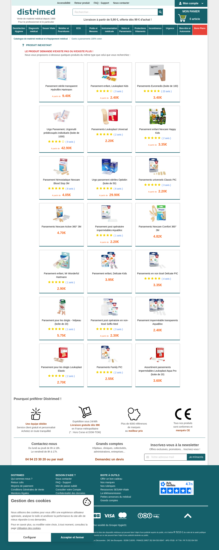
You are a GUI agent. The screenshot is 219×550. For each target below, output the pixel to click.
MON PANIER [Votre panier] (191, 11)
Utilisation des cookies (29, 528)
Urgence (170, 28)
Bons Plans (199, 28)
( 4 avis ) (166, 278)
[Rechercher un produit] (115, 12)
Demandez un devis (109, 459)
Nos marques (107, 482)
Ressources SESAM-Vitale (114, 489)
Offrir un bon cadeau (111, 478)
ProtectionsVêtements (140, 30)
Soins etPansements (125, 30)
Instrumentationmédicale (109, 30)
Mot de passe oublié (66, 486)
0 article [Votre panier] (195, 19)
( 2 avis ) (118, 134)
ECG (78, 28)
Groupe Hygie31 (118, 525)
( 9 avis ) (70, 141)
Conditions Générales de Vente (27, 489)
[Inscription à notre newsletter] (165, 457)
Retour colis (17, 482)
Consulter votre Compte (68, 489)
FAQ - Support (101, 3)
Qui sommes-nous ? (21, 478)
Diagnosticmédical (34, 30)
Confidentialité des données (70, 493)
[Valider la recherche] (160, 12)
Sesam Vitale (48, 28)
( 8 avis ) (70, 188)
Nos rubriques (107, 486)
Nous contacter (121, 3)
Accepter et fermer (72, 537)
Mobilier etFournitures (63, 30)
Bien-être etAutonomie (185, 30)
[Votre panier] (182, 18)
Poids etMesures (93, 30)
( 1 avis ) (118, 235)
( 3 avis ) (118, 91)
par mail (57, 459)
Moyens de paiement (22, 486)
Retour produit (82, 3)
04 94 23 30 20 (35, 459)
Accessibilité (63, 3)
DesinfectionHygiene (19, 30)
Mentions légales (20, 493)
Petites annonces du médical (115, 496)
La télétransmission (110, 493)
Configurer (29, 537)
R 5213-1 (178, 532)
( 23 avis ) (166, 91)
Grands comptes (109, 500)
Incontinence (155, 28)
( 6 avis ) (118, 188)
